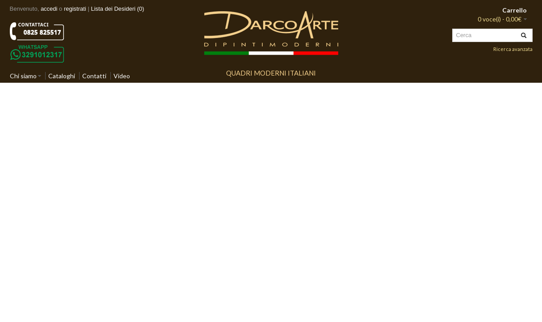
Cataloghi (61, 76)
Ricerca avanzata (513, 49)
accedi (49, 8)
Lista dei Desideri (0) (117, 8)
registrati (75, 8)
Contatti (94, 76)
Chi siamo (23, 76)
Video (121, 76)
